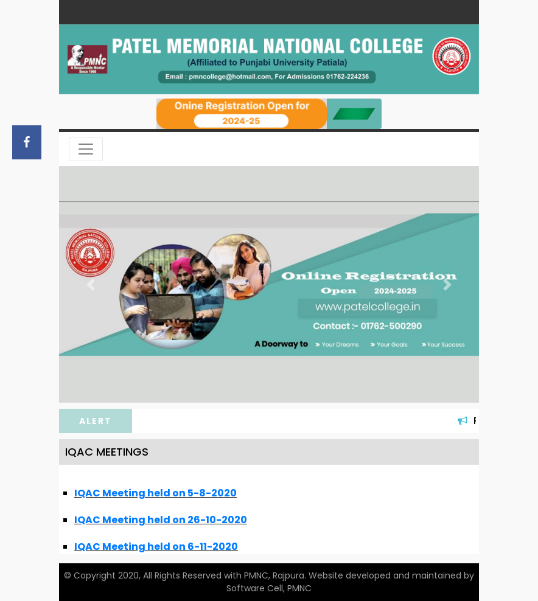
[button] (90, 284)
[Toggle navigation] (86, 149)
